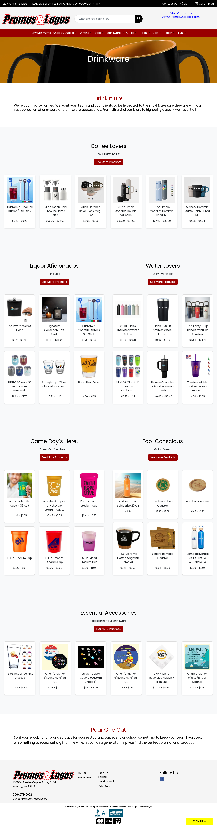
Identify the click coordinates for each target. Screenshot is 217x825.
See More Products (108, 162)
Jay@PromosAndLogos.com (181, 17)
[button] (65, 33)
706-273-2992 (181, 13)
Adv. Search (106, 786)
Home (82, 773)
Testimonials (106, 781)
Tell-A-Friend (103, 775)
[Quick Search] (105, 19)
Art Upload (85, 777)
